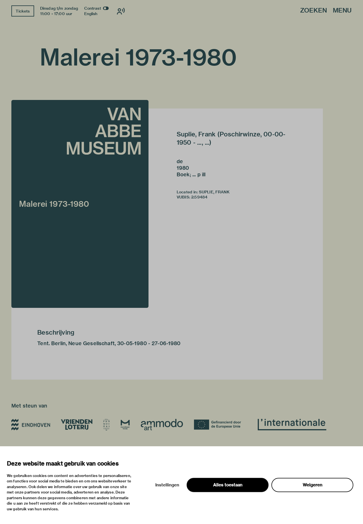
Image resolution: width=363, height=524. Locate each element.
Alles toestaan (227, 485)
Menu (342, 10)
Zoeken (313, 10)
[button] (79, 204)
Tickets (23, 11)
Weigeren (312, 485)
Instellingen (167, 485)
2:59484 (199, 197)
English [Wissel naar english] (91, 13)
